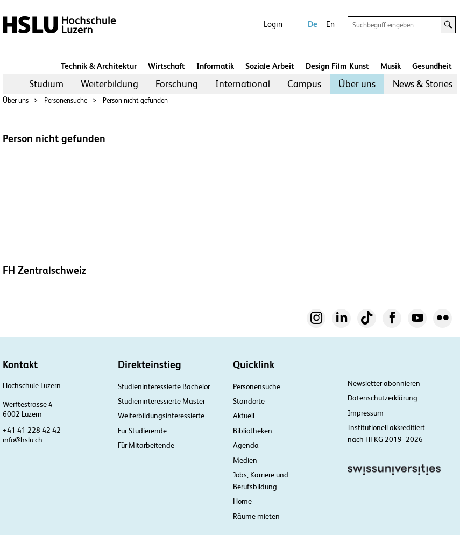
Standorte (249, 401)
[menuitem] (46, 84)
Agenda (246, 445)
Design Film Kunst (337, 66)
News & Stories (422, 83)
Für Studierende (142, 430)
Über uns (357, 83)
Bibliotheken (252, 430)
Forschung (176, 83)
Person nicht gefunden (135, 100)
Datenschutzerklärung (382, 397)
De (312, 24)
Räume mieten (256, 516)
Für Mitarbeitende (146, 445)
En (330, 24)
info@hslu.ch (23, 439)
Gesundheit (432, 66)
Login (273, 24)
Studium (46, 83)
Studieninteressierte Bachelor (164, 386)
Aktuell (243, 415)
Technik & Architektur (99, 66)
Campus (304, 83)
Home (242, 501)
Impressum (366, 413)
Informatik (215, 66)
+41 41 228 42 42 (32, 430)
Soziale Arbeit (269, 66)
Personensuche (65, 100)
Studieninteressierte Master (161, 401)
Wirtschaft (166, 66)
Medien (245, 460)
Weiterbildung (109, 83)
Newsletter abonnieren (384, 383)
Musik (390, 66)
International (242, 83)
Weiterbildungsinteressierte (161, 415)
